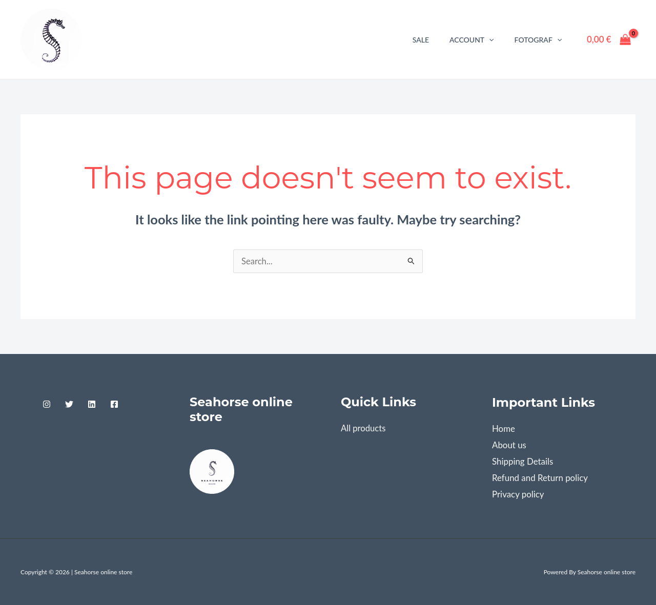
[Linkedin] (92, 405)
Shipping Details (523, 461)
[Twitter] (69, 405)
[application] (489, 39)
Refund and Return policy (540, 477)
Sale (421, 39)
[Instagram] (46, 405)
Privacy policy (518, 494)
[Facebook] (114, 405)
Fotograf (538, 39)
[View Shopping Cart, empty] (609, 39)
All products (363, 428)
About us (509, 445)
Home (503, 429)
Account (471, 39)
